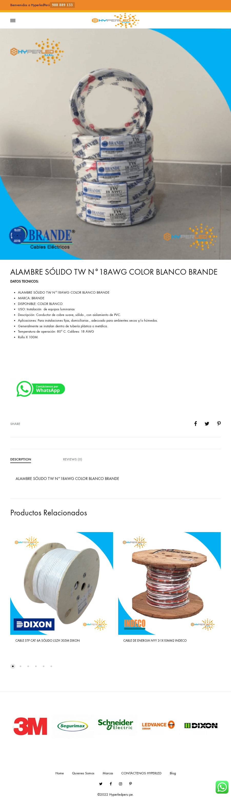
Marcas (108, 773)
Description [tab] (20, 459)
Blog (173, 773)
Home (59, 773)
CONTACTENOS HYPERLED (141, 773)
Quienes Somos (83, 773)
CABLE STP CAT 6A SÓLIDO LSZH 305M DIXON (47, 641)
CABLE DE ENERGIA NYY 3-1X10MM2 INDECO (155, 641)
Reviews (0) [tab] (72, 459)
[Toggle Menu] (12, 21)
